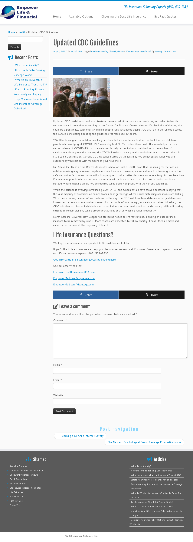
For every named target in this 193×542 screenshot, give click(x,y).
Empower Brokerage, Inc (85, 535)
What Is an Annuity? (27, 65)
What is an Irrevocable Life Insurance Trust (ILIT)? (156, 475)
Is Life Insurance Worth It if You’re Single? (152, 502)
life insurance (132, 51)
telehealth (146, 51)
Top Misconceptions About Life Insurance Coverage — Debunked (30, 103)
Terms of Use (16, 500)
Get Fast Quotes (165, 16)
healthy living (117, 51)
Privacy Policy (16, 496)
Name (58, 365)
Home (57, 16)
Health (21, 32)
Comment (60, 320)
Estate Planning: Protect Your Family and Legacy (154, 479)
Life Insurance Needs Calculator (25, 487)
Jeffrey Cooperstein (165, 51)
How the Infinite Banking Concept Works (151, 470)
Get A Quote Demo (19, 479)
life (81, 51)
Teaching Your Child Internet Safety (80, 436)
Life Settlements (17, 492)
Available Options (81, 16)
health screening (100, 51)
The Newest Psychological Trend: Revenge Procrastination (144, 442)
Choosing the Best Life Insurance (123, 16)
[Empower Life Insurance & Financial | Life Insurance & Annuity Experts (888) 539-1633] (22, 12)
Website (58, 395)
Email (57, 380)
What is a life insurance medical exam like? (152, 506)
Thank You (15, 505)
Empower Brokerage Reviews (24, 474)
